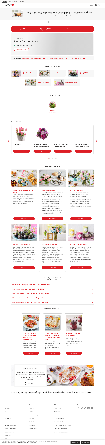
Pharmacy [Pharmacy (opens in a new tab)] (14, 1)
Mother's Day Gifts (71, 82)
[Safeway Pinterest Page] (85, 409)
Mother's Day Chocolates (86, 73)
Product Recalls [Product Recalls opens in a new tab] (33, 428)
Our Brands (7, 415)
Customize (19, 442)
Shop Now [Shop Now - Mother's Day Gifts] (85, 218)
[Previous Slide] (9, 141)
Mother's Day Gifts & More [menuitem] (78, 58)
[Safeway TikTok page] (95, 409)
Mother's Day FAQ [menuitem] (64, 58)
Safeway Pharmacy (9, 432)
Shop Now (24, 151)
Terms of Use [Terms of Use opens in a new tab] (57, 408)
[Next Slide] (96, 141)
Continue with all (85, 442)
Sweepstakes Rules (10, 422)
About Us (31, 408)
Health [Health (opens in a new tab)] (9, 1)
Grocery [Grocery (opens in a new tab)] (5, 1)
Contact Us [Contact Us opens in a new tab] (7, 408)
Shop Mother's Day (21, 49)
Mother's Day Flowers (30, 73)
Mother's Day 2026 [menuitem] (39, 58)
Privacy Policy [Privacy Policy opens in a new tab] (57, 411)
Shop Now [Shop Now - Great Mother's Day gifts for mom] (28, 218)
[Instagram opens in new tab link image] (88, 409)
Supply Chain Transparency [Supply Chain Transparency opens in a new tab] (60, 428)
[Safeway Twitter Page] (81, 409)
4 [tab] (52, 158)
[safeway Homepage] (9, 5)
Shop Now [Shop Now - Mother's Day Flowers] (56, 268)
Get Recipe (33, 353)
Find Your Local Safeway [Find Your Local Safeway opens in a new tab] (11, 428)
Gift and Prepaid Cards (10, 425)
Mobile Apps (8, 418)
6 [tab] (55, 158)
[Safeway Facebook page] (78, 409)
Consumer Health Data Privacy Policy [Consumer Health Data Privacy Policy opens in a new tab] (63, 415)
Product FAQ (8, 435)
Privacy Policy (29, 442)
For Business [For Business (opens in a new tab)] (21, 1)
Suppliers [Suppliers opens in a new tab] (31, 418)
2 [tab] (49, 158)
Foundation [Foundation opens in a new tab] (32, 425)
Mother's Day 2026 (43, 82)
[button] (93, 5)
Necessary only (75, 442)
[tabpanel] (21, 139)
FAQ (6, 411)
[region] (52, 442)
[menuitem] (16, 29)
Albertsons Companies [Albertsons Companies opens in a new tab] (35, 415)
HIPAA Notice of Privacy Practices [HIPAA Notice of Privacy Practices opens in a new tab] (62, 425)
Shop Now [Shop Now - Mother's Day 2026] (56, 218)
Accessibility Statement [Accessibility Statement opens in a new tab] (60, 422)
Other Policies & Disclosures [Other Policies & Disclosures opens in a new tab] (61, 432)
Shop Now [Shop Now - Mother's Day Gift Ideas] (85, 268)
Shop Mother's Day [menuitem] (27, 58)
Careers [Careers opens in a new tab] (31, 411)
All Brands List (8, 439)
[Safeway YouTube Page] (92, 409)
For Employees (33, 422)
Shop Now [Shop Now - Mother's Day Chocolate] (28, 268)
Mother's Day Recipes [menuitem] (52, 58)
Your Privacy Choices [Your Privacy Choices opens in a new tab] (59, 418)
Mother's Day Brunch (58, 73)
